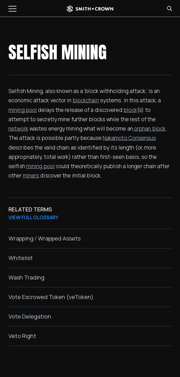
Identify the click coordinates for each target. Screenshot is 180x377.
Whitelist (20, 258)
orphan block (149, 128)
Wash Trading (26, 277)
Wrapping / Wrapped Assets (44, 238)
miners (31, 175)
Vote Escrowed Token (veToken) (50, 297)
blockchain (86, 100)
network (18, 128)
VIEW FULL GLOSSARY (33, 217)
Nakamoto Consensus (129, 138)
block (130, 110)
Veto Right (22, 336)
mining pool (22, 110)
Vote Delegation (29, 316)
